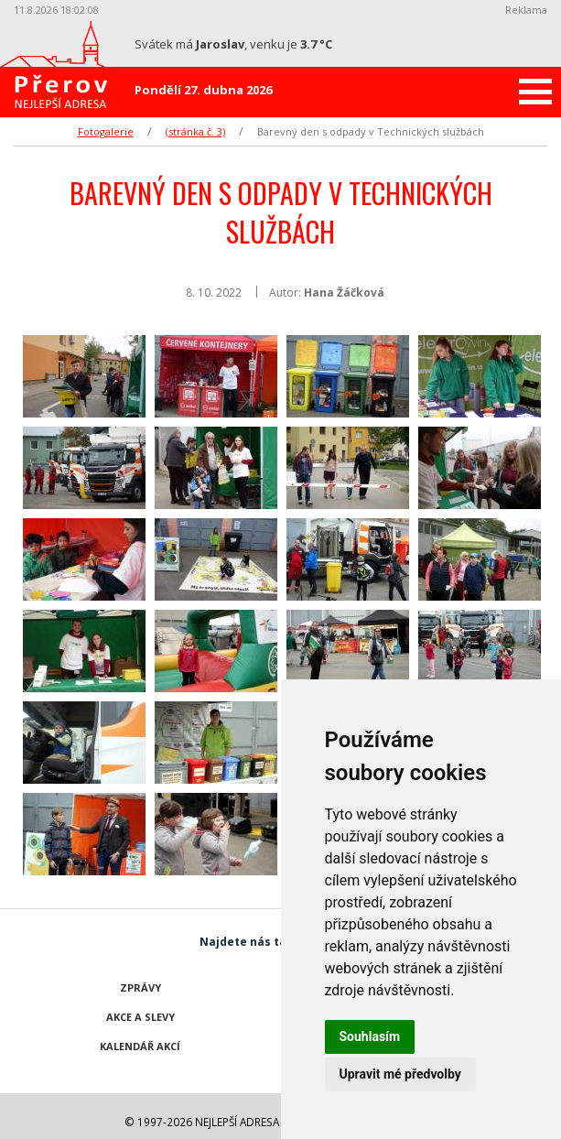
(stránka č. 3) (195, 131)
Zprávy (140, 987)
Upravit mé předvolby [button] (400, 1074)
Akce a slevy (140, 1017)
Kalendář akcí (140, 1046)
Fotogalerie (106, 131)
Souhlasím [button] (370, 1036)
